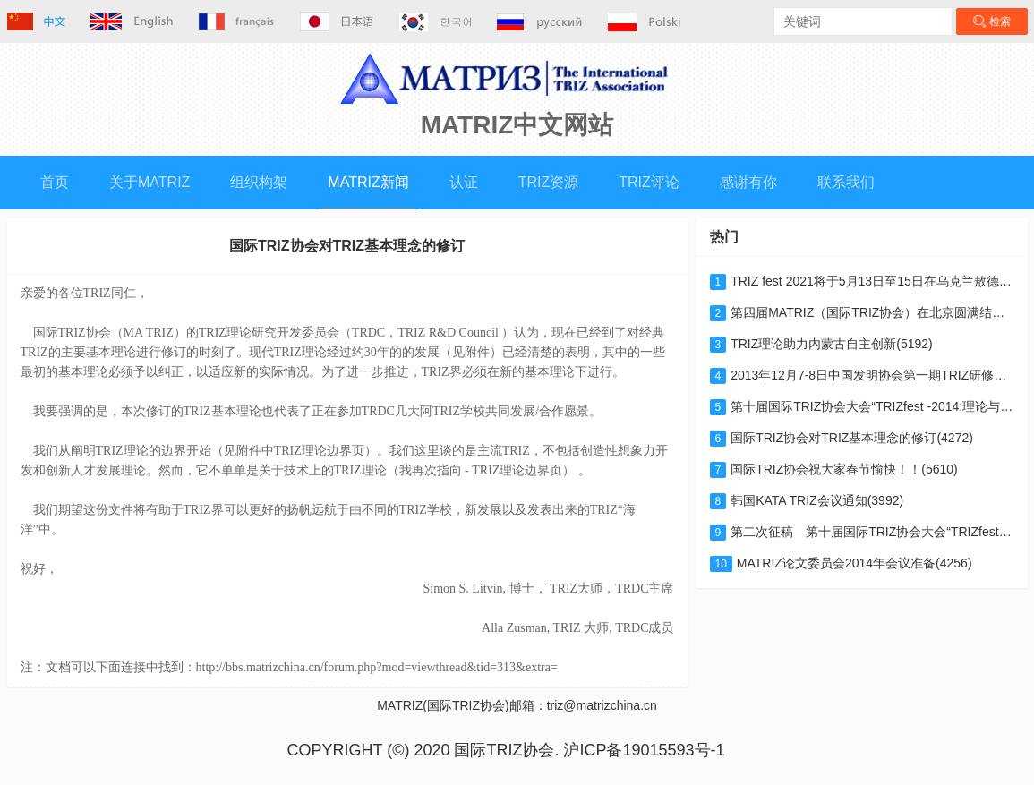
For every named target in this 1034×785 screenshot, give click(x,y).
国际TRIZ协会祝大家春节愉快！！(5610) (834, 469)
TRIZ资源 (548, 182)
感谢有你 (748, 182)
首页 (54, 182)
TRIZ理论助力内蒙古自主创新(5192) (821, 344)
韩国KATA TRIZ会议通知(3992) (807, 500)
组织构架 (258, 182)
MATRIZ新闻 (368, 182)
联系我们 (846, 182)
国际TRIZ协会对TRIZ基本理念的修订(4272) (841, 438)
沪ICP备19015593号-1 (643, 750)
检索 (991, 21)
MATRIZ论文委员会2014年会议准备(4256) (841, 563)
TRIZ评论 (649, 182)
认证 (463, 182)
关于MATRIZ (149, 182)
